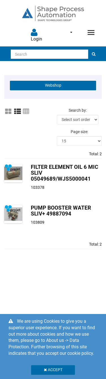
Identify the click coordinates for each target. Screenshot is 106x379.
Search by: (78, 110)
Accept (53, 369)
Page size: (79, 131)
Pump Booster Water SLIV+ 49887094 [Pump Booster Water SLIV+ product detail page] (61, 211)
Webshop (53, 85)
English (71, 32)
